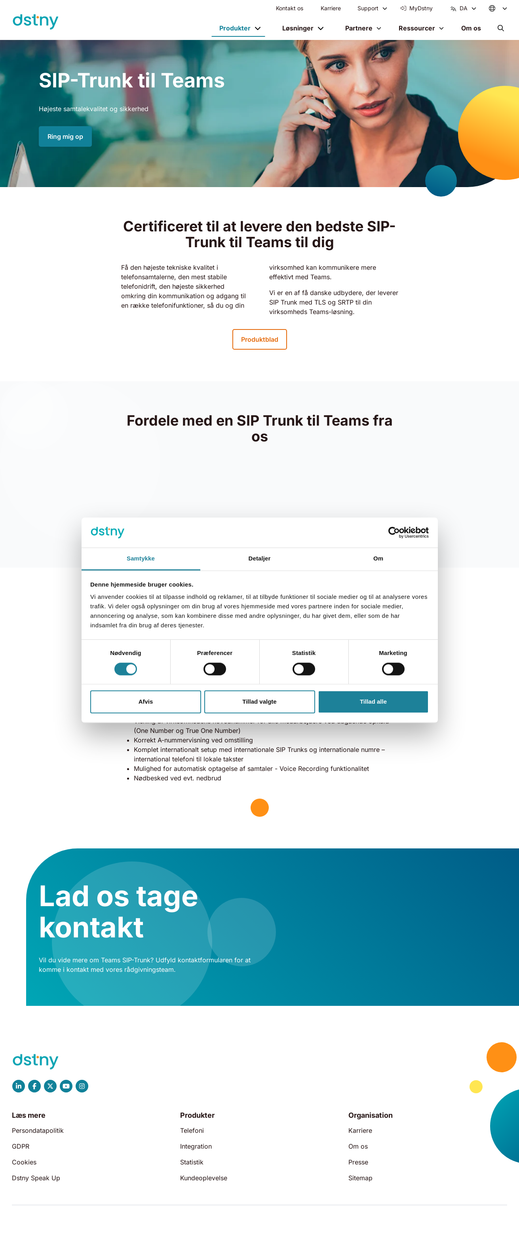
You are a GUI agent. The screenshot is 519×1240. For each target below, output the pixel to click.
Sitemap (360, 1178)
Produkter (235, 28)
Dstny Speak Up (36, 1178)
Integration (196, 1146)
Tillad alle (373, 702)
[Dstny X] (50, 1086)
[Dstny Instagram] (82, 1086)
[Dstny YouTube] (66, 1086)
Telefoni (192, 1130)
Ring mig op (65, 136)
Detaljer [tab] (260, 558)
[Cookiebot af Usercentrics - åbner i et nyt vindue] (394, 532)
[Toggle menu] (384, 8)
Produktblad (259, 339)
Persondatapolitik (38, 1130)
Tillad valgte (259, 702)
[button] (501, 28)
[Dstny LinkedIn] (18, 1086)
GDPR (20, 1146)
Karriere (331, 8)
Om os (471, 28)
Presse (358, 1162)
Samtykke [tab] (141, 558)
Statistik (191, 1162)
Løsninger (298, 28)
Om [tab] (378, 558)
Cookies (24, 1162)
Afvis (146, 702)
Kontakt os (289, 8)
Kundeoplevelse (203, 1178)
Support (367, 8)
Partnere (359, 28)
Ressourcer (417, 28)
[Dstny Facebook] (34, 1086)
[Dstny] (35, 22)
